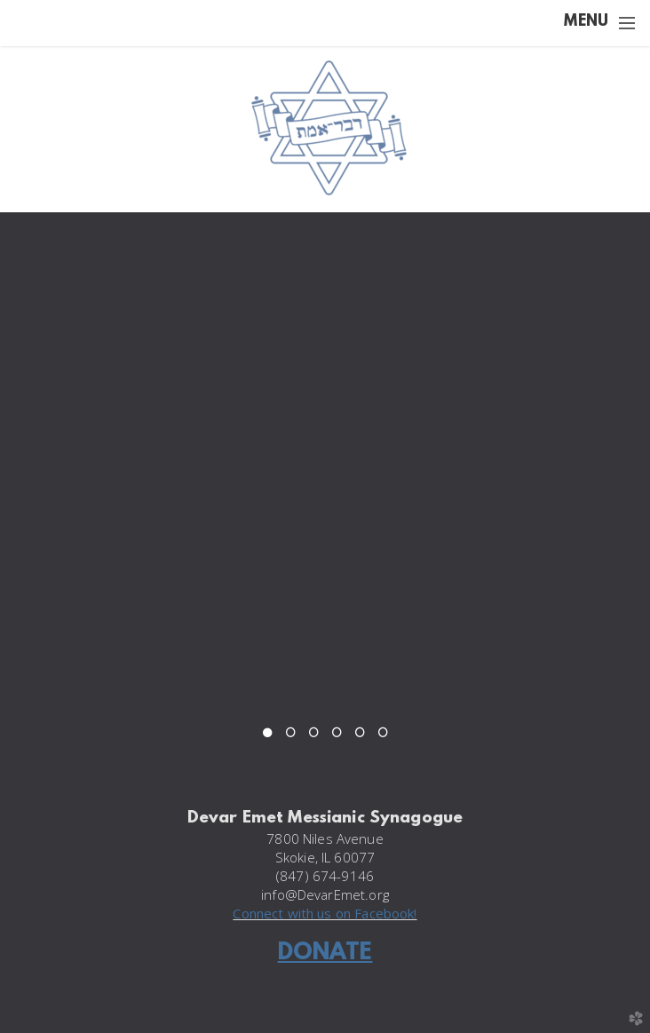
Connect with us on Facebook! (324, 913)
